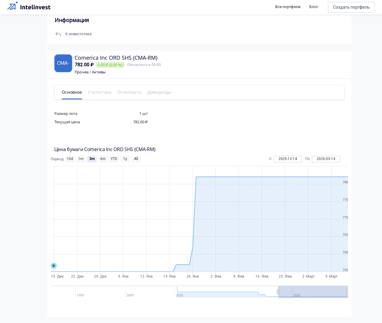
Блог (313, 6)
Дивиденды (160, 92)
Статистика (100, 92)
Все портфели (288, 6)
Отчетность (130, 92)
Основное (72, 92)
